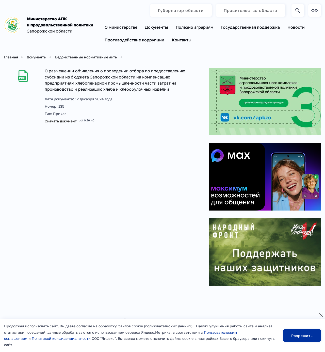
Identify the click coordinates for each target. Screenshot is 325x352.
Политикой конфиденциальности (61, 338)
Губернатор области (181, 10)
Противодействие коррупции (134, 39)
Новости (296, 27)
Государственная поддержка (250, 27)
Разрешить (302, 335)
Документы (156, 27)
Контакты (181, 39)
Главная (11, 57)
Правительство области (250, 10)
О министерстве (121, 27)
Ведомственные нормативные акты (86, 57)
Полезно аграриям (195, 27)
